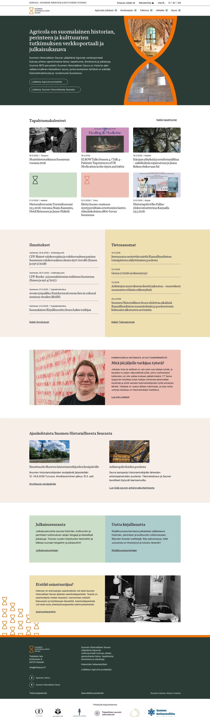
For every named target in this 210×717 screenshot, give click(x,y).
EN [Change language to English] (179, 3)
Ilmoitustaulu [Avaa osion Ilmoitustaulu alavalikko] (128, 10)
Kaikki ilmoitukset (39, 322)
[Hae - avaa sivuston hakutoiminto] (161, 3)
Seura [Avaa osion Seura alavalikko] (176, 10)
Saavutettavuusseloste (92, 693)
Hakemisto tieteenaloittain (94, 664)
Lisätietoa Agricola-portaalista (47, 81)
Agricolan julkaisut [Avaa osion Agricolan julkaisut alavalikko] (106, 10)
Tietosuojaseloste (38, 693)
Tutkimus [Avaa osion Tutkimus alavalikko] (146, 10)
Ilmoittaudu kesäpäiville (42, 484)
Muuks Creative (174, 693)
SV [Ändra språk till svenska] (174, 3)
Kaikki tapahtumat (166, 119)
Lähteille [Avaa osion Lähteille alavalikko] (162, 10)
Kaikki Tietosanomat (123, 322)
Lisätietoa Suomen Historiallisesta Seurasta (53, 89)
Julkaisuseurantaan (47, 550)
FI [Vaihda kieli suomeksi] (169, 3)
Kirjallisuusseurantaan (124, 550)
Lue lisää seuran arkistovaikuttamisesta (131, 487)
